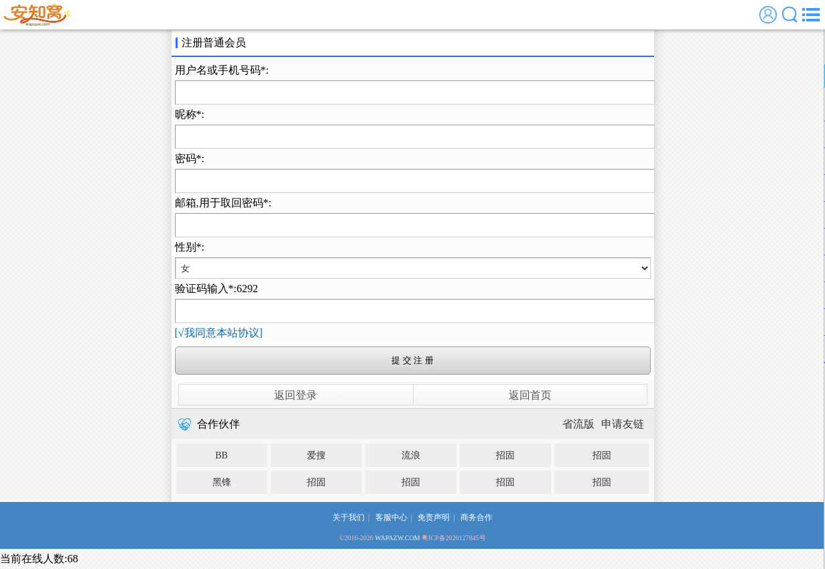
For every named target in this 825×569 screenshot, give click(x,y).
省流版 (578, 424)
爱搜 (316, 455)
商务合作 (476, 517)
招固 (505, 455)
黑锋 (221, 482)
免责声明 (434, 517)
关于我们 (348, 517)
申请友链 (622, 424)
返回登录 (295, 395)
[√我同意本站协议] (219, 332)
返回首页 (530, 395)
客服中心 (391, 517)
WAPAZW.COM (397, 538)
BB (221, 455)
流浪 (410, 455)
